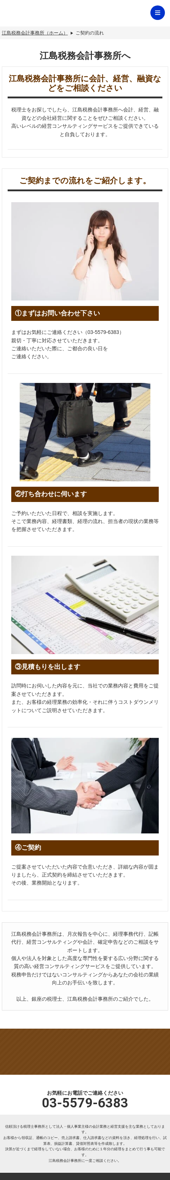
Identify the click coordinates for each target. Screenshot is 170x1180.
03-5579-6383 (85, 1103)
